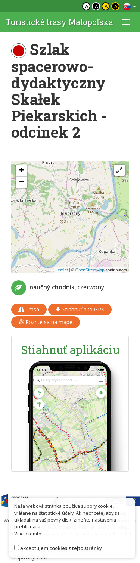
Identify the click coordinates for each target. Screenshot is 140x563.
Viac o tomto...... (31, 533)
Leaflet (62, 270)
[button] (21, 171)
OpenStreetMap (90, 270)
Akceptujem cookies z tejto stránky (61, 548)
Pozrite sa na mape (45, 322)
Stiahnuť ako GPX (80, 309)
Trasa (29, 309)
